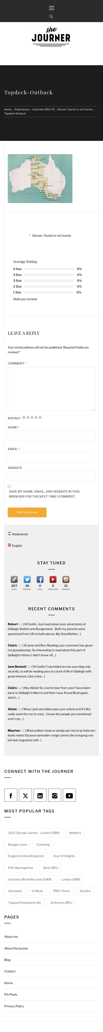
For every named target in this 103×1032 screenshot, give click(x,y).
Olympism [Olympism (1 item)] (15, 891)
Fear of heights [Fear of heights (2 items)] (64, 856)
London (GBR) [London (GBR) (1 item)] (70, 879)
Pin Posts (10, 994)
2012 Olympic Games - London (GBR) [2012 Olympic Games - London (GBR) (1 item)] (33, 833)
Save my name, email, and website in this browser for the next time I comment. (44, 494)
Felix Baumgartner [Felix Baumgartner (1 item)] (21, 867)
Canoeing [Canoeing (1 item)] (43, 844)
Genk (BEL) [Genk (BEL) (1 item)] (51, 867)
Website (15, 468)
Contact (10, 971)
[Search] (51, 16)
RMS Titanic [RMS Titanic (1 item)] (61, 891)
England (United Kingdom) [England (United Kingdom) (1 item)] (26, 856)
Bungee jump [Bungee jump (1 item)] (17, 844)
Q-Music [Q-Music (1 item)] (38, 891)
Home (8, 983)
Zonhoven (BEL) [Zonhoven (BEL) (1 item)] (61, 902)
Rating (14, 418)
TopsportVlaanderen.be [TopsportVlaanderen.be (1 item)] (24, 902)
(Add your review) (25, 299)
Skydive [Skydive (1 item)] (85, 891)
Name (13, 427)
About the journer (16, 948)
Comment (17, 363)
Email (14, 449)
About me (11, 936)
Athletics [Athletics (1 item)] (75, 833)
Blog (7, 960)
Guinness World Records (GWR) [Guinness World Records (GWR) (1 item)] (30, 879)
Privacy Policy (14, 1006)
